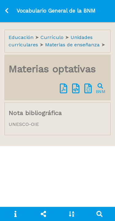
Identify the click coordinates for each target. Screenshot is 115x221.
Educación (22, 37)
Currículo (52, 37)
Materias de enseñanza (73, 45)
